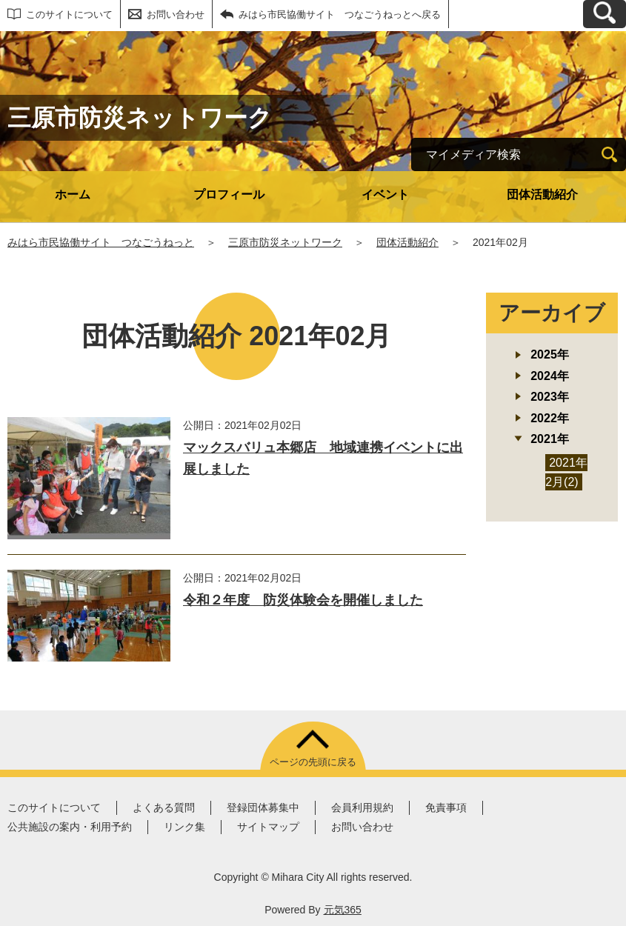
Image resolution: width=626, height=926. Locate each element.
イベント (385, 194)
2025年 (549, 354)
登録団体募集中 (263, 807)
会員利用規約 (362, 807)
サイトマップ (268, 827)
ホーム (72, 194)
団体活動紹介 (542, 194)
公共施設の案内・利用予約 (69, 827)
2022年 (549, 418)
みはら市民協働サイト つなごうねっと (100, 242)
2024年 (549, 376)
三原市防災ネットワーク (285, 242)
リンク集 (184, 827)
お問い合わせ (175, 14)
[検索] (609, 154)
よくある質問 (164, 807)
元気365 (343, 910)
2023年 (549, 396)
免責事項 (446, 807)
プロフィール (228, 194)
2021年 (549, 439)
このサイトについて (69, 14)
